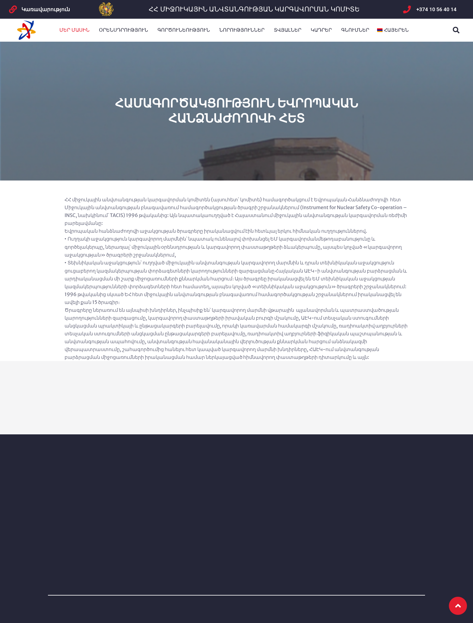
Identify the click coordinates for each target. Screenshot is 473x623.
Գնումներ (355, 30)
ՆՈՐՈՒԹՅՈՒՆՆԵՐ (242, 30)
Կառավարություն (45, 9)
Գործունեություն (183, 30)
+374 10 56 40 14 (436, 9)
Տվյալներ (287, 30)
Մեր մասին (74, 30)
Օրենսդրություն (123, 30)
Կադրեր (321, 30)
